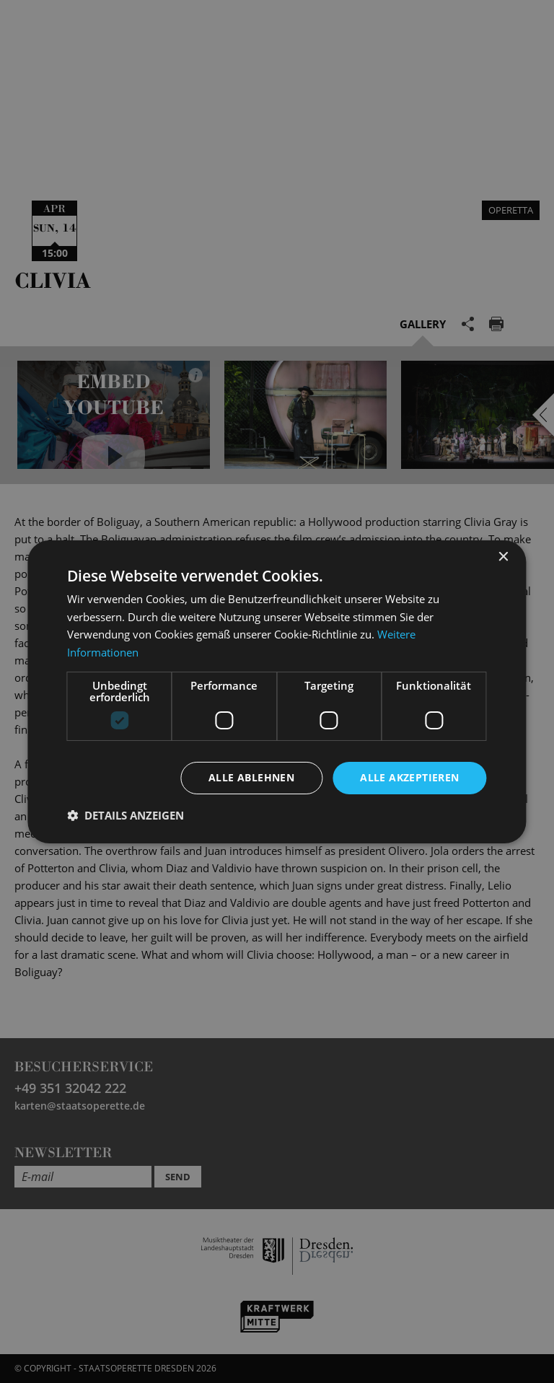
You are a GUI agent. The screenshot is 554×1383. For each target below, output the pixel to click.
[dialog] (277, 691)
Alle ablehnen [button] (251, 777)
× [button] (503, 556)
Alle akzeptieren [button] (409, 777)
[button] (125, 815)
